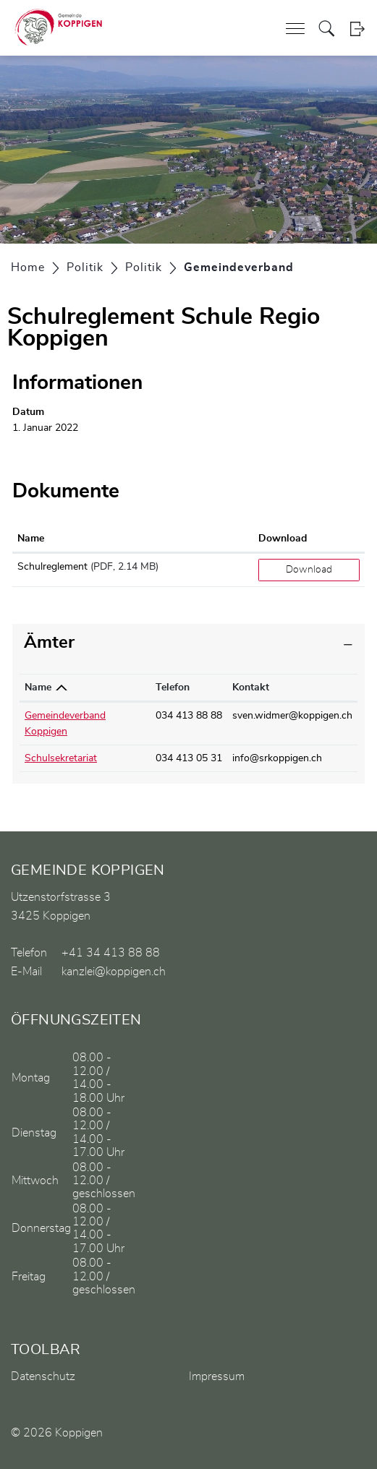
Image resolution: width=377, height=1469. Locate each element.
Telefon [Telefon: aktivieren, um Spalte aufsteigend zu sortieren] (173, 687)
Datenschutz (43, 1376)
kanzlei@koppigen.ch (114, 971)
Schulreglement (52, 567)
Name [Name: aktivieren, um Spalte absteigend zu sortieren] (38, 687)
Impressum (217, 1376)
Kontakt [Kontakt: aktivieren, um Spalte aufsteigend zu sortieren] (250, 687)
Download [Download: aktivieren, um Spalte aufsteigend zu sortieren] (282, 539)
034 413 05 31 (189, 758)
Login (357, 28)
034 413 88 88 (189, 716)
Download (309, 570)
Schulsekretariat (61, 758)
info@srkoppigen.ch (277, 758)
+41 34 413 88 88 (111, 953)
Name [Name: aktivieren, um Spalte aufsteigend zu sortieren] (30, 539)
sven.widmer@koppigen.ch (292, 716)
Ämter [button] (49, 642)
